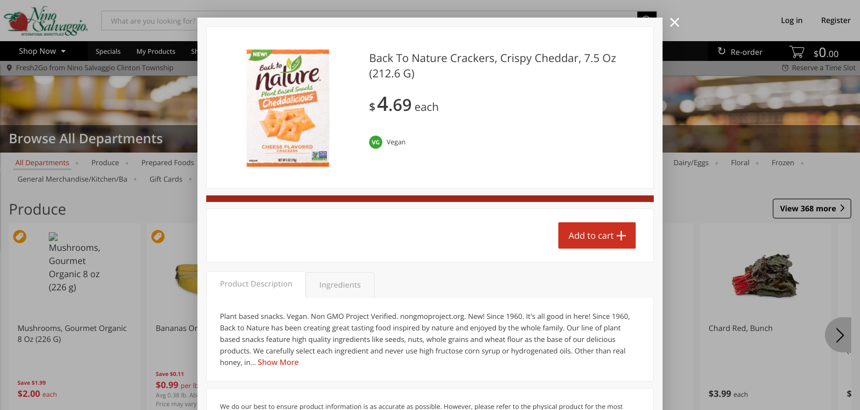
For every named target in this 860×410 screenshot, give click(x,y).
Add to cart (591, 235)
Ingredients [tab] (339, 285)
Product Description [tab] (256, 284)
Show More (278, 362)
